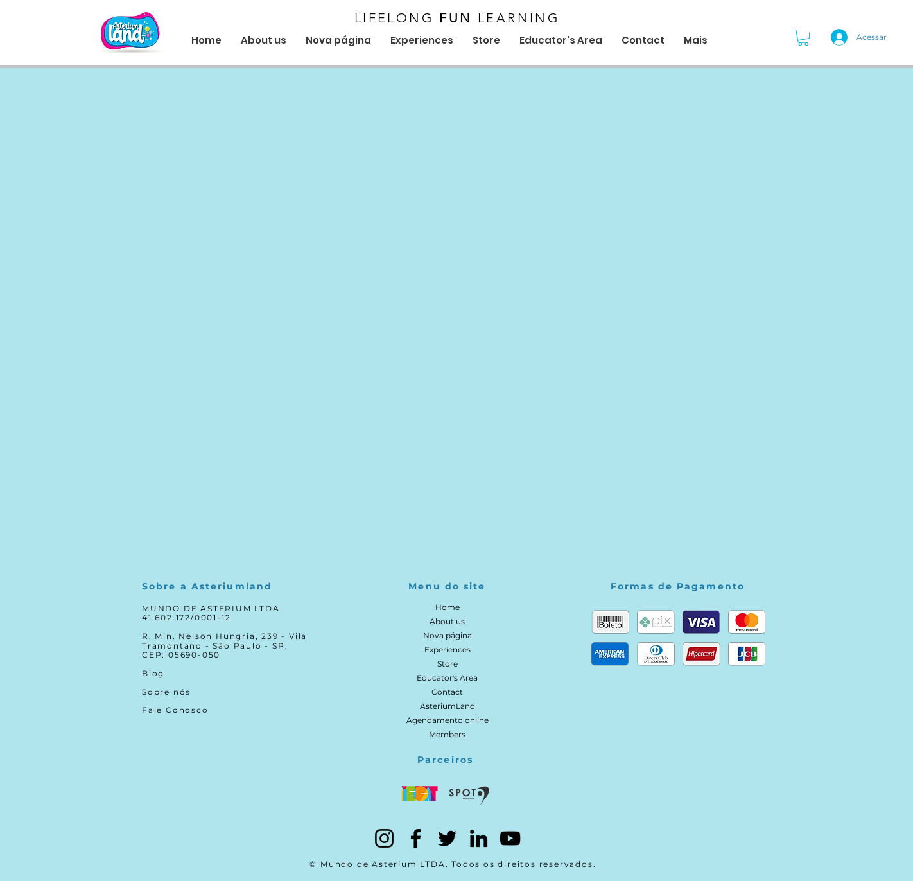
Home (447, 607)
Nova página (447, 635)
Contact (447, 692)
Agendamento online (447, 720)
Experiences (447, 649)
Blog (153, 673)
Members (447, 734)
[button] (803, 38)
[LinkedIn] (478, 838)
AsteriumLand (447, 706)
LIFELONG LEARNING (457, 18)
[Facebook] (415, 838)
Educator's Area (447, 678)
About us (447, 621)
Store (447, 663)
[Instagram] (384, 838)
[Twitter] (447, 838)
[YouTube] (510, 838)
